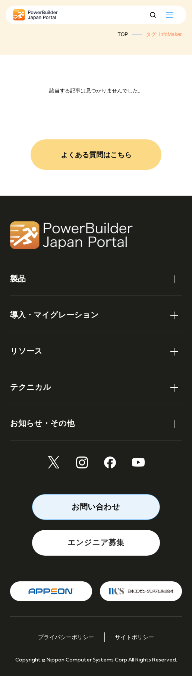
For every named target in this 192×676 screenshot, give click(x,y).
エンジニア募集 (95, 542)
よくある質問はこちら (96, 155)
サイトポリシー (134, 637)
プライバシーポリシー (66, 637)
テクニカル (30, 387)
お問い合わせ (96, 506)
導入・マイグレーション (54, 314)
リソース (26, 351)
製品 (18, 278)
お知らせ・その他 (42, 423)
